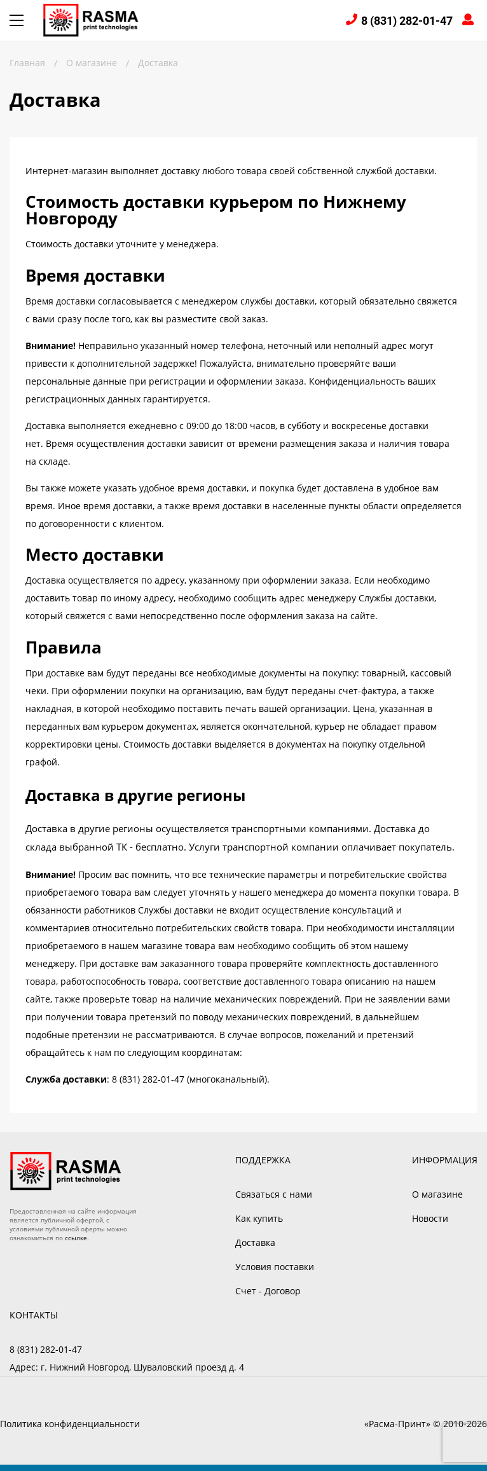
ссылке (76, 1237)
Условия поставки (274, 1267)
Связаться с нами (273, 1194)
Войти (469, 20)
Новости (430, 1218)
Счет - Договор (268, 1291)
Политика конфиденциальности (70, 1424)
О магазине (437, 1194)
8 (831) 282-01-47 (407, 20)
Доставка (255, 1242)
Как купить (259, 1218)
